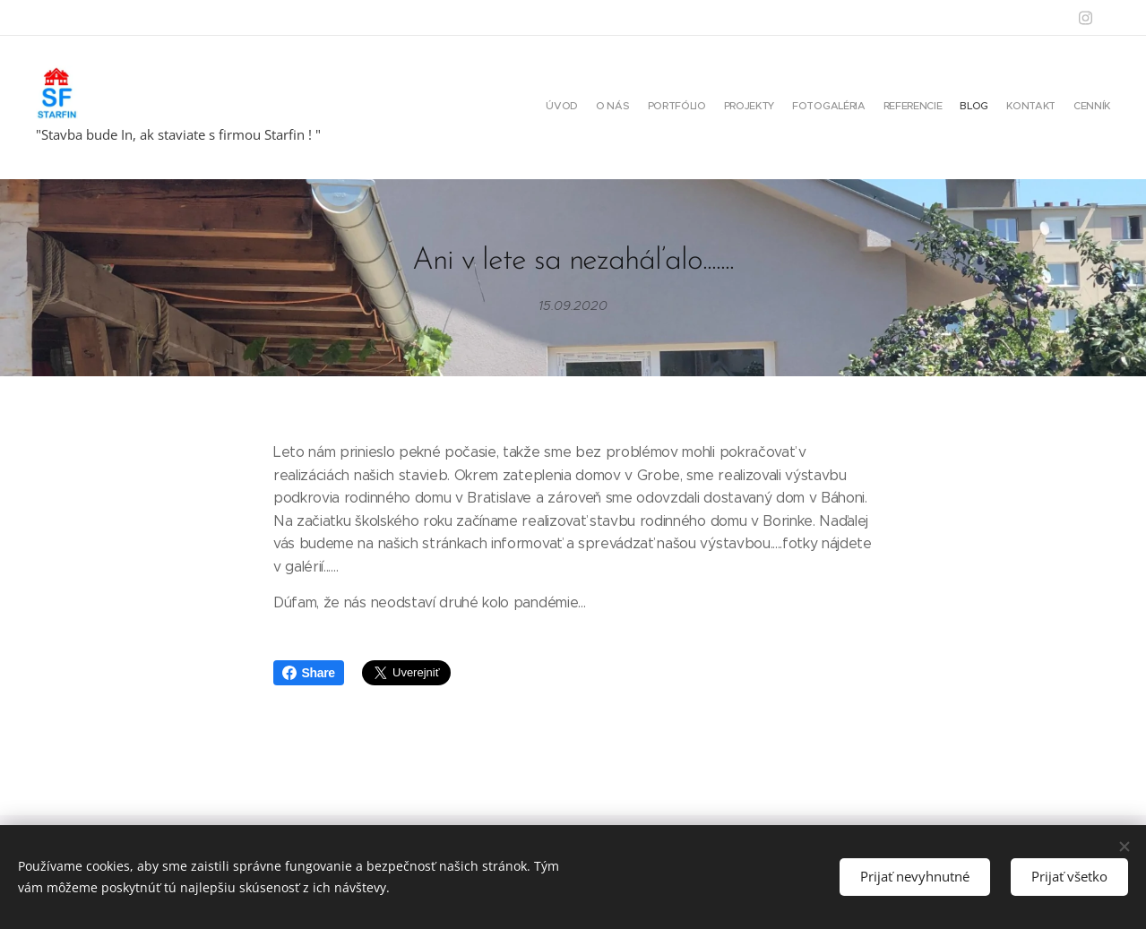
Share (308, 673)
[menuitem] (969, 107)
